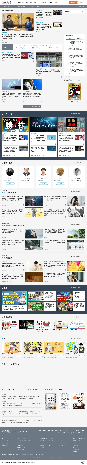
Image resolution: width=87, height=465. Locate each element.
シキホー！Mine (20, 449)
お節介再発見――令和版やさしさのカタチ (43, 330)
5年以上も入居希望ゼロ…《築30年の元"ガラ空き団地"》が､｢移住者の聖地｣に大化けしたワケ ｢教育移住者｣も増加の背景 (55, 231)
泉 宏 (60, 178)
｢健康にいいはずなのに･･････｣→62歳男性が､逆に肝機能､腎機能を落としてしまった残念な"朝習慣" (55, 265)
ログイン (81, 2)
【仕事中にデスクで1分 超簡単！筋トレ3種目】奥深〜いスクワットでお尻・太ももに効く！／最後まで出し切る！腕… (13, 308)
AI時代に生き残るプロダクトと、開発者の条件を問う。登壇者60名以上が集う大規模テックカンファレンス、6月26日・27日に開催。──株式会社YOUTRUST (21, 413)
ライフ (28, 6)
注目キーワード (7, 47)
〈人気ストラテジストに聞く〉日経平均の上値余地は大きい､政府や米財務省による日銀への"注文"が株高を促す (32, 95)
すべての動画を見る (75, 287)
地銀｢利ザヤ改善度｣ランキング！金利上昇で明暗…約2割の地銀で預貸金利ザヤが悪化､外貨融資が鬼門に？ (66, 149)
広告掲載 (41, 454)
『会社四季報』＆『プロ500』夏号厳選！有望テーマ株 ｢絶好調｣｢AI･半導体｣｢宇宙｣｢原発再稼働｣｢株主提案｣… (49, 71)
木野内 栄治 (27, 178)
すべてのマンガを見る (75, 338)
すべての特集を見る (75, 113)
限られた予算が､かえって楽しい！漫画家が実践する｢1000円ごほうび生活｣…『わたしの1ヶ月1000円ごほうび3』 (13, 211)
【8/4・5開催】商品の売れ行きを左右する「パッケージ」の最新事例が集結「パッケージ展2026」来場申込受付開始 (21, 404)
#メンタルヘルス (18, 45)
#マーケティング (35, 48)
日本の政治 (5, 330)
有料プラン (75, 445)
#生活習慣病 (41, 45)
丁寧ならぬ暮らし (48, 354)
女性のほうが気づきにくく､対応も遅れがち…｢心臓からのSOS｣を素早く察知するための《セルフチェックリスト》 (55, 275)
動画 (35, 2)
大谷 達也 (9, 178)
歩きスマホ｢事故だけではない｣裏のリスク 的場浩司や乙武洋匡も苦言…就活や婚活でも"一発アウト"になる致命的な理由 (13, 198)
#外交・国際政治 (49, 45)
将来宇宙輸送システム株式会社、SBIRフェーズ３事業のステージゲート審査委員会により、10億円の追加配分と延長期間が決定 (21, 421)
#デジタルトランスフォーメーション (51, 47)
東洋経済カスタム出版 (63, 443)
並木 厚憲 (43, 178)
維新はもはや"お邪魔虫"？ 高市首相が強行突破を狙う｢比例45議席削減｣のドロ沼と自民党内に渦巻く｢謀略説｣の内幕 (18, 36)
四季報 (50, 2)
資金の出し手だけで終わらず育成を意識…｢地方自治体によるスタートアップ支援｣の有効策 (38, 149)
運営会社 (18, 454)
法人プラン (75, 447)
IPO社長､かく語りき (58, 330)
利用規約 (75, 451)
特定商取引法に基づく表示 (38, 457)
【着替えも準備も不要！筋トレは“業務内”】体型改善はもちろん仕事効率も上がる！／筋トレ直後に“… (50, 295)
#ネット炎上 (17, 48)
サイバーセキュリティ (7, 443)
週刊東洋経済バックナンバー (73, 80)
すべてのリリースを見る (32, 389)
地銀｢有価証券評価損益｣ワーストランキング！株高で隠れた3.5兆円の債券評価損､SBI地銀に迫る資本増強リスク (11, 57)
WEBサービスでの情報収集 (8, 457)
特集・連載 (25, 2)
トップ (15, 2)
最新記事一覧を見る (32, 106)
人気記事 (68, 35)
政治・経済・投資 (12, 6)
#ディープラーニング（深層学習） (33, 47)
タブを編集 (82, 6)
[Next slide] (85, 137)
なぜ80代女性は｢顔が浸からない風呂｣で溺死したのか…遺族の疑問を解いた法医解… (75, 70)
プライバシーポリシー (20, 457)
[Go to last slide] (2, 137)
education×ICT (5, 440)
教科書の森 (61, 445)
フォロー (9, 183)
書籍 (56, 2)
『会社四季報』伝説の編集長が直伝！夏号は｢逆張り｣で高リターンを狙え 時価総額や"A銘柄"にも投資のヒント (11, 95)
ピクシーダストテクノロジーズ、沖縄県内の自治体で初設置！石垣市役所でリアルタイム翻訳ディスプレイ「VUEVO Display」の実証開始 (21, 397)
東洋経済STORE (20, 445)
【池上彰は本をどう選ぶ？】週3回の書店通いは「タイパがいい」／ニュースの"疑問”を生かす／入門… (50, 305)
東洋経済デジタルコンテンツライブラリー (26, 447)
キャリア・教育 (21, 6)
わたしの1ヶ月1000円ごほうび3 (10, 354)
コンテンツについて (77, 443)
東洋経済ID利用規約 (49, 457)
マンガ (39, 2)
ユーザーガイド (76, 449)
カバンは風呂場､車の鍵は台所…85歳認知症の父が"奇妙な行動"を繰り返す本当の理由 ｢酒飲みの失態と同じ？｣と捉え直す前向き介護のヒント (55, 212)
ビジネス (5, 6)
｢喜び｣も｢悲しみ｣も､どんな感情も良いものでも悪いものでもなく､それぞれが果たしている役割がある (55, 198)
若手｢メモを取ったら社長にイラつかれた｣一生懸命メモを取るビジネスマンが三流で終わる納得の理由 (12, 231)
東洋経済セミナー (44, 447)
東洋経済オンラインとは (70, 11)
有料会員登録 (72, 2)
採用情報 (24, 454)
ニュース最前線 (23, 330)
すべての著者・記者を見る (75, 162)
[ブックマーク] (33, 42)
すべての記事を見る (75, 191)
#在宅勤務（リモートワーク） (30, 45)
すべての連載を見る (75, 317)
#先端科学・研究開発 (19, 47)
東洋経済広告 (61, 440)
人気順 (31, 2)
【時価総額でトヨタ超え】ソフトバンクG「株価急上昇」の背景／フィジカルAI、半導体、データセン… (79, 295)
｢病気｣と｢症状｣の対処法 (76, 330)
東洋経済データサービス (45, 445)
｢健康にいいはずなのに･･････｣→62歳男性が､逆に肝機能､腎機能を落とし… (75, 49)
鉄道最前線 (4, 445)
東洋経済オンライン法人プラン (47, 440)
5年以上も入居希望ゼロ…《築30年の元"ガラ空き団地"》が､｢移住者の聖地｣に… (75, 56)
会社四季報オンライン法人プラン (47, 443)
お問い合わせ (67, 457)
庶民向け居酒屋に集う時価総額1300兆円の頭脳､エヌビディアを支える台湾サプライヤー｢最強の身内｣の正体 (44, 15)
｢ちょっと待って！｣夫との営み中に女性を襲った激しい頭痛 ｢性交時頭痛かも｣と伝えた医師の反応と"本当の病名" (12, 276)
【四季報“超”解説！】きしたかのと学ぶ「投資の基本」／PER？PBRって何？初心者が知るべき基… (79, 305)
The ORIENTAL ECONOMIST (23, 440)
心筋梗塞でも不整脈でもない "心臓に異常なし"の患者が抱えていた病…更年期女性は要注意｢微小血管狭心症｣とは (13, 265)
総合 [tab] (70, 38)
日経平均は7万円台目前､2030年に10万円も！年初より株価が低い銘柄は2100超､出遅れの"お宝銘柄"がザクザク (44, 27)
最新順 (19, 2)
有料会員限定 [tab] (79, 38)
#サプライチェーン (26, 48)
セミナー (44, 2)
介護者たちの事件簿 (28, 354)
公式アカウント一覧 (32, 454)
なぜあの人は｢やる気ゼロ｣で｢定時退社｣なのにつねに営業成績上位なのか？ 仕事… (75, 63)
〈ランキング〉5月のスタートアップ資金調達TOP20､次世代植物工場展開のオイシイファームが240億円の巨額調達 (38, 139)
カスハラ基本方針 (59, 457)
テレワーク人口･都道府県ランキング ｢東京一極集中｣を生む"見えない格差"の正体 (54, 241)
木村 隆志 (77, 178)
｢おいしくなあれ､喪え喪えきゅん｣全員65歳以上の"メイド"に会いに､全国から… (75, 42)
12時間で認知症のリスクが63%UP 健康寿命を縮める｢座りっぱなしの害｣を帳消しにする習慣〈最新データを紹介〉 (13, 242)
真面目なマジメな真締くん (72, 354)
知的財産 (29, 457)
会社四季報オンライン (22, 443)
